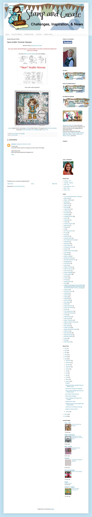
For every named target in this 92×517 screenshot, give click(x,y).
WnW (65, 340)
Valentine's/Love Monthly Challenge (73, 407)
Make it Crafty (67, 256)
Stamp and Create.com (68, 125)
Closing (66, 221)
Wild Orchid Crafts (68, 334)
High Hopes (67, 243)
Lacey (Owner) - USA (69, 186)
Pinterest (67, 383)
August (67, 369)
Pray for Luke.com (68, 268)
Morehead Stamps (68, 258)
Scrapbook (66, 293)
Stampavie (66, 298)
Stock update (67, 300)
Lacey (10, 128)
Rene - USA (67, 190)
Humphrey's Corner (68, 247)
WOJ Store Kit (67, 342)
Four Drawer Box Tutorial (70, 240)
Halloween (66, 241)
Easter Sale (67, 236)
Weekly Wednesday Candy (70, 329)
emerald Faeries (68, 238)
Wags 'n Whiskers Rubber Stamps (76, 132)
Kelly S (66, 482)
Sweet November (68, 305)
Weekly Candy (48, 34)
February (68, 381)
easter (65, 234)
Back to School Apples (77, 471)
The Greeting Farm (68, 311)
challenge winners (68, 216)
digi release (67, 225)
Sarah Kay (66, 289)
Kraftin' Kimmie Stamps (29, 53)
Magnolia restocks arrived (71, 409)
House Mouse (67, 245)
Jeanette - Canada (68, 182)
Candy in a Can (68, 483)
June (67, 373)
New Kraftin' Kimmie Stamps (72, 394)
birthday (66, 202)
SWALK (66, 304)
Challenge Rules (28, 34)
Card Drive (66, 211)
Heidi (27, 128)
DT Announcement (68, 230)
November (68, 362)
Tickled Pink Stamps (69, 313)
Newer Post (10, 183)
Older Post (54, 183)
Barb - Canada (68, 446)
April (67, 377)
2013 (65, 356)
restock (66, 276)
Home (7, 34)
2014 (65, 354)
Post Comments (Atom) (19, 186)
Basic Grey (66, 198)
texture (65, 309)
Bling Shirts (67, 203)
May (67, 375)
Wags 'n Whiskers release (70, 322)
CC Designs (67, 212)
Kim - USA (66, 184)
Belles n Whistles (68, 200)
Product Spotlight (68, 272)
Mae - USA (66, 188)
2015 (65, 352)
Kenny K (66, 249)
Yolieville (67, 458)
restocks (66, 278)
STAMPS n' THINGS (69, 487)
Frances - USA (67, 181)
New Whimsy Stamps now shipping (73, 388)
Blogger (52, 509)
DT (65, 229)
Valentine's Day (67, 316)
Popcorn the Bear (68, 267)
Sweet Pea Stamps (68, 307)
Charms (69, 135)
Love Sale (66, 252)
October (68, 364)
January (68, 411)
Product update (14, 135)
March (67, 379)
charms (66, 218)
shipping (66, 296)
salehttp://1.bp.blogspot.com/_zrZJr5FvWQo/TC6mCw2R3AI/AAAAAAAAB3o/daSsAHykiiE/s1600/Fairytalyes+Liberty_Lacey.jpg (74, 286)
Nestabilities (67, 261)
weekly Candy (67, 327)
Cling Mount (67, 220)
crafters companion (68, 223)
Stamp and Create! (37, 45)
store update (67, 302)
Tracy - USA (68, 423)
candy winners (67, 209)
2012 (65, 358)
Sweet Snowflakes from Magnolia (30, 129)
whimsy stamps (67, 332)
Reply (12, 154)
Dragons (66, 227)
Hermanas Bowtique (70, 470)
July (67, 371)
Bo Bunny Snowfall (52, 128)
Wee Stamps (67, 325)
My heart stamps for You (70, 259)
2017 (65, 348)
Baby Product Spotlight (70, 396)
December (68, 360)
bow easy (66, 207)
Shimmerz (66, 295)
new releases (67, 263)
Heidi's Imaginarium (70, 434)
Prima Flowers (67, 270)
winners (66, 338)
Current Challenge (17, 34)
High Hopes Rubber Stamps (69, 134)
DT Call (66, 232)
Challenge (66, 214)
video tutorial (67, 318)
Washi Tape (67, 323)
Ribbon (64, 135)
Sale (65, 283)
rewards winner (67, 281)
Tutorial (66, 314)
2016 (65, 350)
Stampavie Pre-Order (70, 401)
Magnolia (65, 132)
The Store (38, 34)
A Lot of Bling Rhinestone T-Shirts (72, 196)
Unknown (13, 144)
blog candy (66, 205)
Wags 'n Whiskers (68, 320)
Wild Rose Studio (68, 336)
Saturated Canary (68, 291)
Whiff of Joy (79, 134)
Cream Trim (45, 129)
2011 (65, 414)
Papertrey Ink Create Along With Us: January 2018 (77, 437)
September (68, 366)
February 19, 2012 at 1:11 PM (24, 144)
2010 (65, 416)
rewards (66, 279)
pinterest (66, 265)
